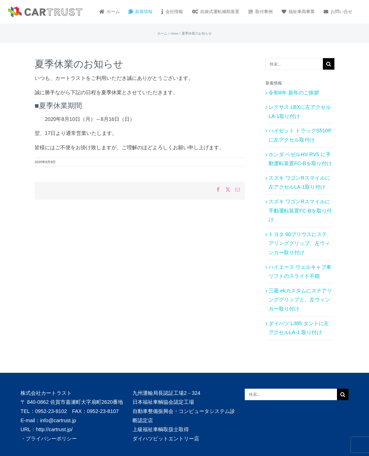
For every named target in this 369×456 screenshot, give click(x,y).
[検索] (328, 64)
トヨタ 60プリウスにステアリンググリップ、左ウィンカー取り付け (299, 243)
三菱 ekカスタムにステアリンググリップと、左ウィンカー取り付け (300, 300)
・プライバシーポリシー (48, 438)
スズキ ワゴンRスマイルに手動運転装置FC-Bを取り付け (300, 210)
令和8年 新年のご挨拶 (294, 93)
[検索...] (294, 64)
